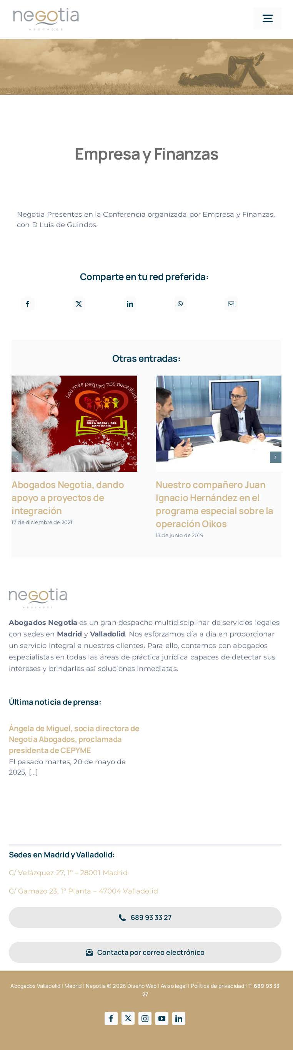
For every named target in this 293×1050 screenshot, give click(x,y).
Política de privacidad (217, 985)
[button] (17, 457)
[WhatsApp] (180, 303)
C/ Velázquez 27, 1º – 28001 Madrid (68, 873)
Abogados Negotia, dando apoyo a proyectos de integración (68, 497)
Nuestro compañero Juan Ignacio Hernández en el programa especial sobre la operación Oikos (214, 504)
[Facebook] (27, 303)
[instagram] (144, 1018)
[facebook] (111, 1018)
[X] (78, 303)
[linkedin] (178, 1018)
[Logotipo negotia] (46, 11)
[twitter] (128, 1018)
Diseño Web (141, 985)
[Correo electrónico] (231, 303)
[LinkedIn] (130, 303)
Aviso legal (174, 985)
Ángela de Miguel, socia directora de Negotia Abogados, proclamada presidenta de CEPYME (74, 739)
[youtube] (161, 1018)
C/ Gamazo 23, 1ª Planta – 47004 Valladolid (83, 891)
